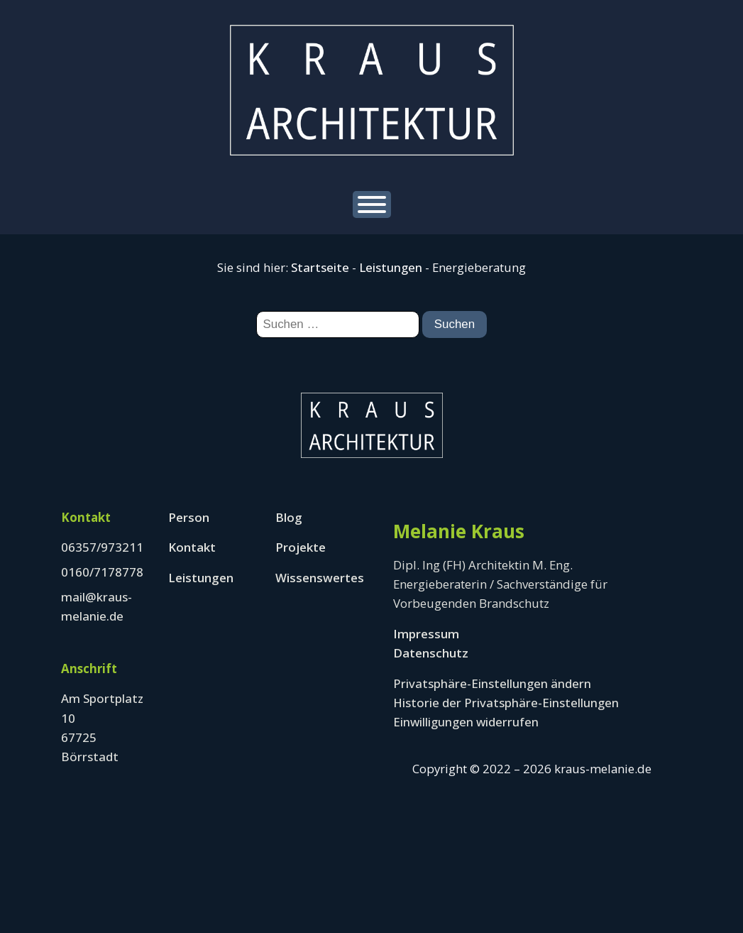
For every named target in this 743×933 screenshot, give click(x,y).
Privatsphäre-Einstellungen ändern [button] (492, 683)
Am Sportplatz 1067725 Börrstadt (102, 727)
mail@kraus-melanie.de (96, 606)
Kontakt (192, 547)
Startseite (320, 267)
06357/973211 (102, 547)
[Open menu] (372, 204)
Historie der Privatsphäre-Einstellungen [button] (506, 702)
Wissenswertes (319, 577)
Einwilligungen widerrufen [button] (466, 722)
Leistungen (390, 267)
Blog (288, 517)
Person (188, 517)
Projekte (300, 547)
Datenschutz (430, 653)
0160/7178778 (102, 572)
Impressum (426, 634)
